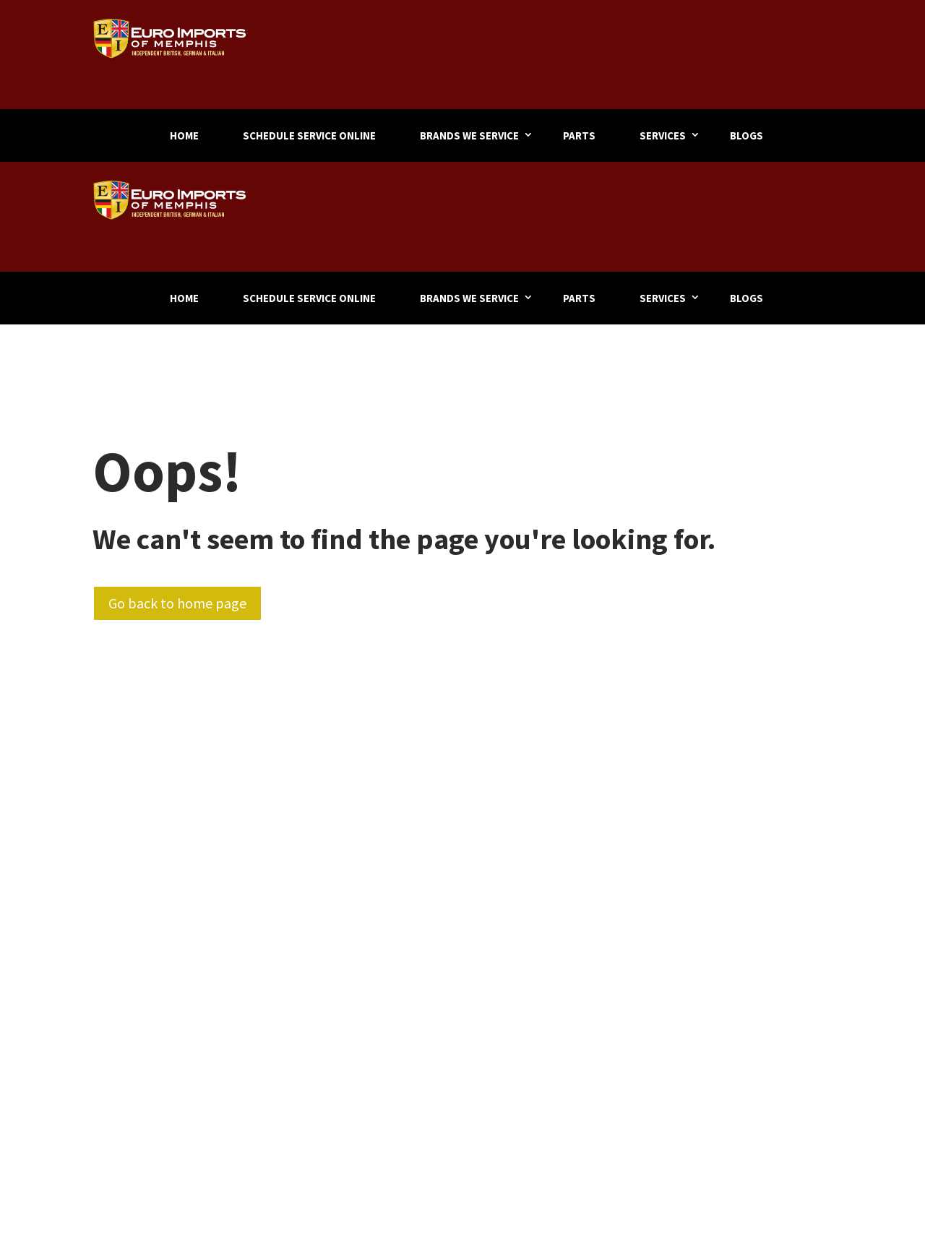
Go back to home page (177, 603)
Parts (579, 135)
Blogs (746, 135)
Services (663, 135)
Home (184, 135)
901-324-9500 (778, 51)
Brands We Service (469, 135)
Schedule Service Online (309, 135)
